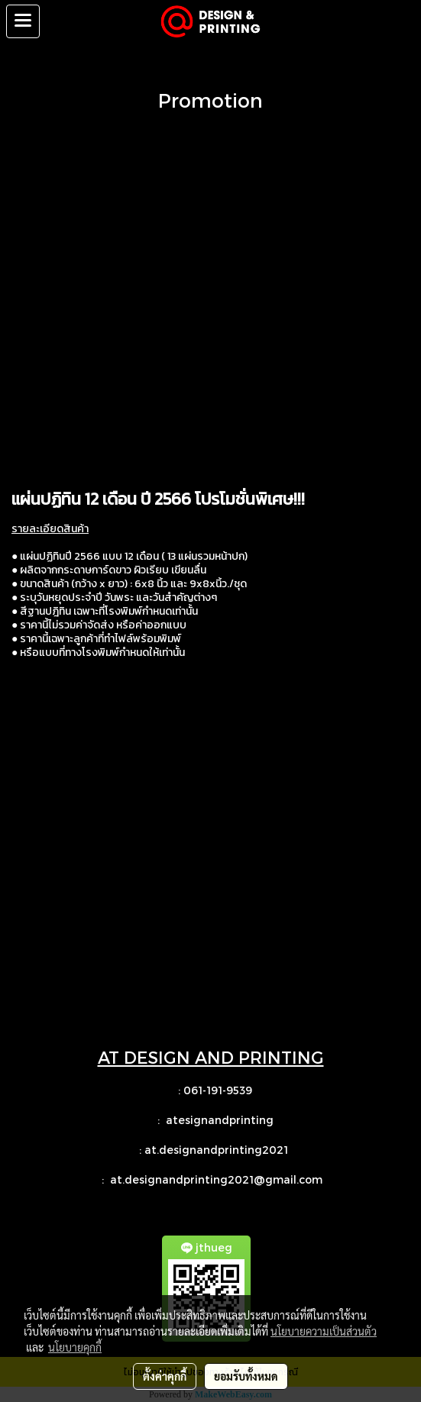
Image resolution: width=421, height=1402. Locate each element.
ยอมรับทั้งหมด (246, 1376)
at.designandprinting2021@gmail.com (217, 1179)
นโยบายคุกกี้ (75, 1347)
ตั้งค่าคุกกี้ (164, 1376)
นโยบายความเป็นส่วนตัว (323, 1331)
